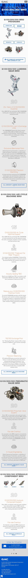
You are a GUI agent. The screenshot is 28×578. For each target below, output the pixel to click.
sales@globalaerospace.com (8, 574)
